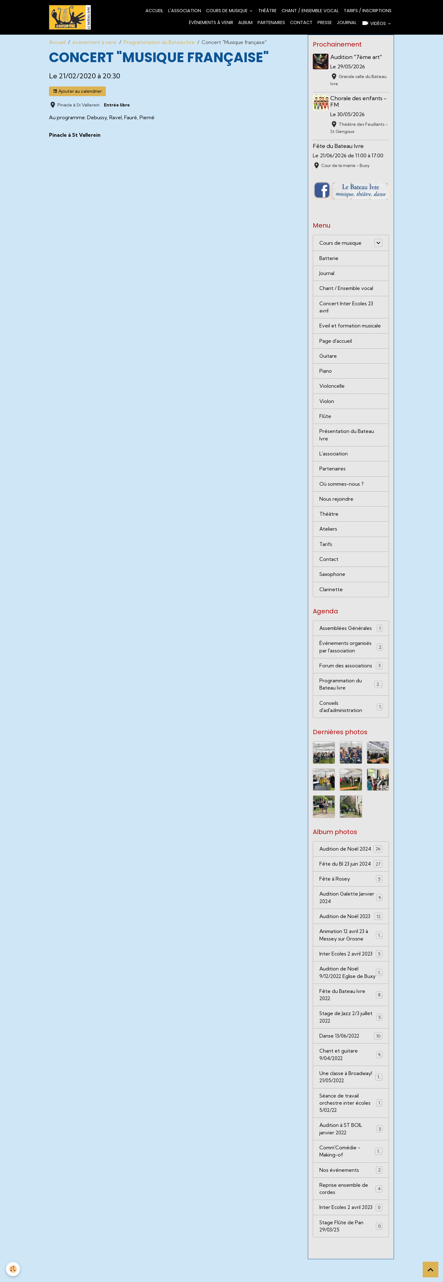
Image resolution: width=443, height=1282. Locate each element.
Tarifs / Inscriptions (367, 11)
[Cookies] (13, 1269)
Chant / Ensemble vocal (310, 11)
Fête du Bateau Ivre (338, 146)
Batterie (328, 259)
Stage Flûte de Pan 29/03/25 (350, 1248)
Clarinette (331, 595)
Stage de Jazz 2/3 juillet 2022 (350, 1036)
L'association (184, 11)
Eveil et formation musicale (350, 328)
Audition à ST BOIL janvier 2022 (350, 1150)
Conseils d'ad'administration (350, 714)
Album (245, 23)
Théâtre (267, 11)
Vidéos (374, 23)
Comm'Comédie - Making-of (350, 1172)
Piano (325, 374)
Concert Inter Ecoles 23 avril (346, 309)
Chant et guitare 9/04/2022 (350, 1074)
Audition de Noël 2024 (350, 856)
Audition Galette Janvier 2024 (350, 906)
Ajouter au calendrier (77, 92)
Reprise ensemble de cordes (350, 1210)
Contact (301, 23)
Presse (324, 23)
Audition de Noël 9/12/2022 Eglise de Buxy (350, 986)
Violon (326, 404)
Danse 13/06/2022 (350, 1054)
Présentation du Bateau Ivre (346, 439)
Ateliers (328, 534)
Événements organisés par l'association (350, 654)
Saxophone (332, 580)
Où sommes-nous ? (342, 488)
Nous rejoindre (336, 504)
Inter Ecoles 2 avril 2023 (350, 963)
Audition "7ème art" (357, 57)
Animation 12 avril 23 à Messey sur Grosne (350, 944)
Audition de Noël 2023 (350, 925)
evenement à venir (94, 43)
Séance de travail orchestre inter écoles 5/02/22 (350, 1123)
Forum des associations (350, 672)
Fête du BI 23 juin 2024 (350, 872)
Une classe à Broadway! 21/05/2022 (350, 1096)
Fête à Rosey (350, 887)
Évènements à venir (211, 23)
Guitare (328, 359)
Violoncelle (332, 389)
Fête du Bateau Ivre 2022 (350, 1013)
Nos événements (350, 1191)
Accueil (154, 11)
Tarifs (325, 550)
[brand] (70, 17)
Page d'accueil (335, 343)
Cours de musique (227, 11)
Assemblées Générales (350, 634)
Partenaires (271, 23)
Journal (347, 23)
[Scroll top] (430, 1269)
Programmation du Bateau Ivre (159, 43)
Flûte (325, 420)
